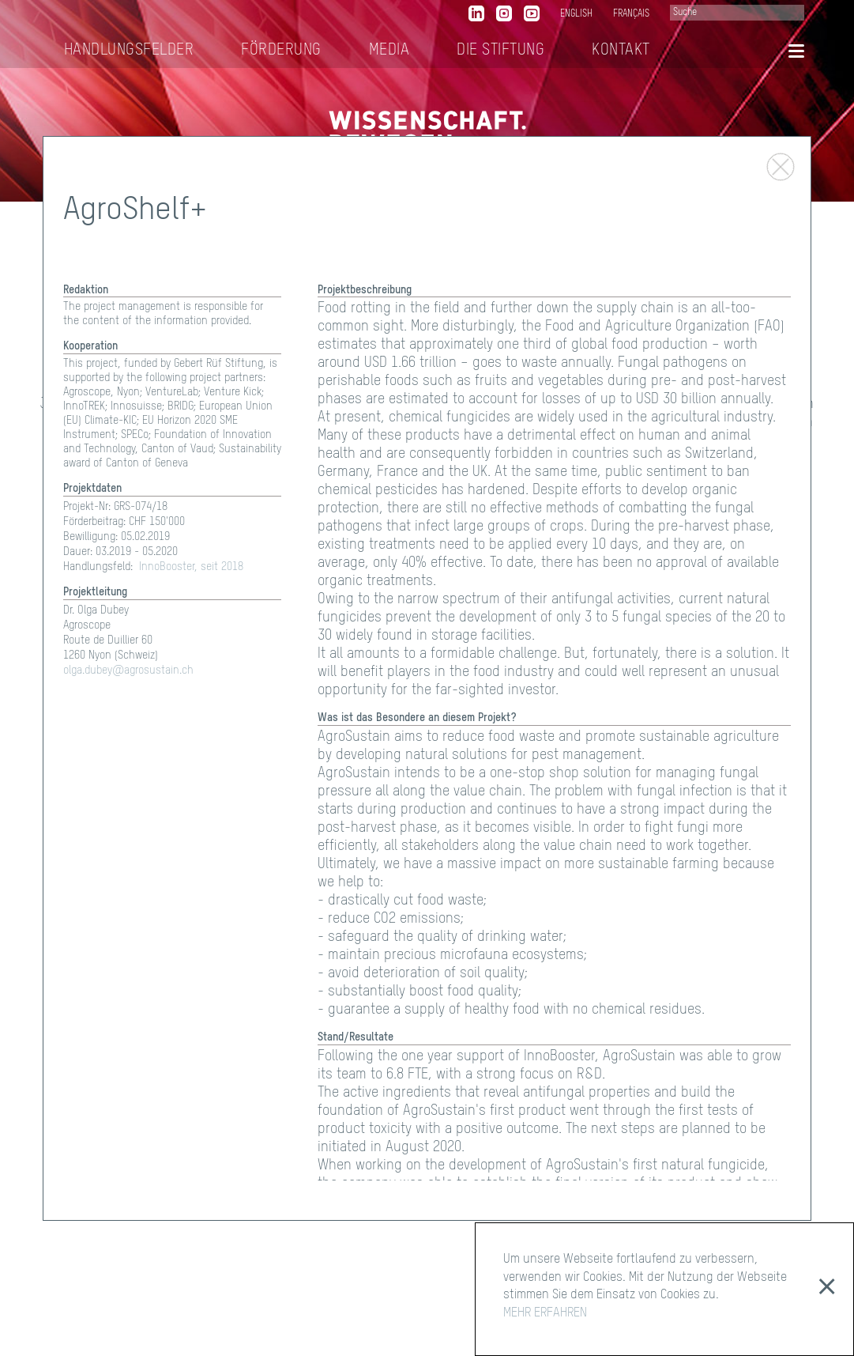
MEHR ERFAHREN (545, 1313)
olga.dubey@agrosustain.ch (128, 670)
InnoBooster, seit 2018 (191, 566)
